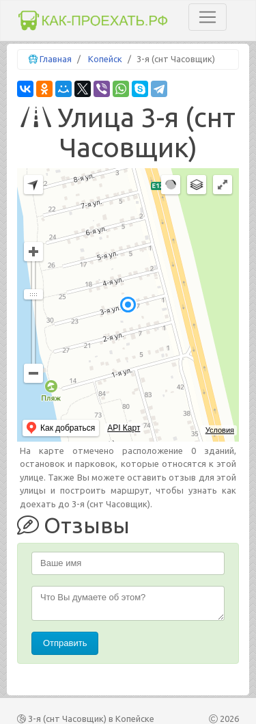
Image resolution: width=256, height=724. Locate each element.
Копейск (105, 59)
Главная (56, 59)
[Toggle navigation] (207, 17)
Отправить (65, 643)
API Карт (123, 428)
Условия (219, 430)
